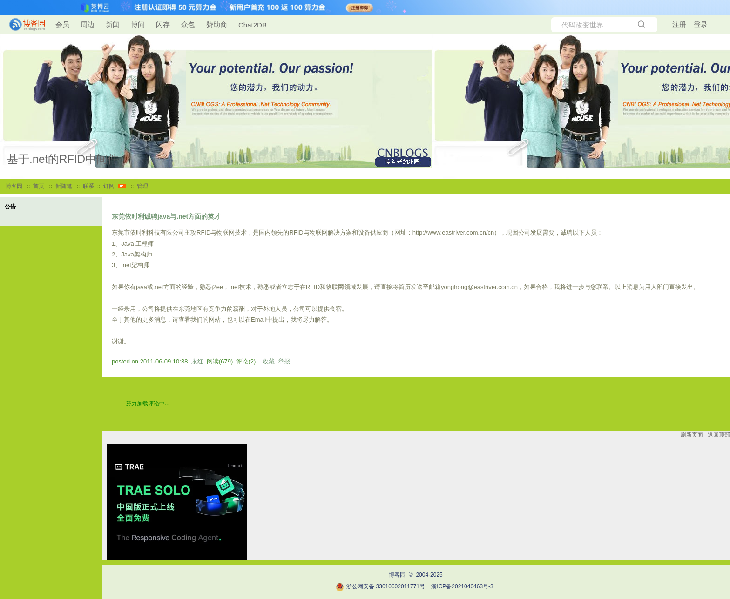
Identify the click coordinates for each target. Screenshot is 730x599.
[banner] (23, 24)
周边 (88, 24)
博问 (138, 24)
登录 (701, 24)
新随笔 (63, 186)
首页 (38, 186)
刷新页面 (692, 434)
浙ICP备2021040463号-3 (462, 586)
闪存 (163, 24)
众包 (188, 24)
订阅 (109, 186)
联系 (88, 186)
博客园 (14, 186)
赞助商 (216, 24)
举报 (284, 361)
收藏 (269, 361)
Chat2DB (252, 25)
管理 (142, 186)
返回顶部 (719, 434)
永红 (197, 361)
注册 (679, 24)
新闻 (113, 24)
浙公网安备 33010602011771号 (380, 586)
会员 (62, 24)
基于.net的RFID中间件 (63, 159)
